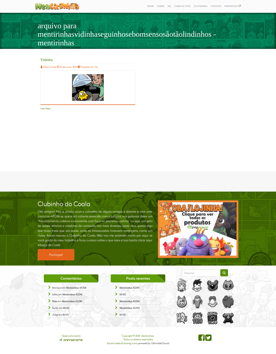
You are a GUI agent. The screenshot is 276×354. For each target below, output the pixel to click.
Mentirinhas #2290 (72, 294)
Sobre (160, 6)
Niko (54, 301)
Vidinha (46, 59)
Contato (216, 6)
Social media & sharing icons (122, 343)
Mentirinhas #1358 (76, 287)
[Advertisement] (138, 181)
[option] (198, 229)
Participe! (56, 255)
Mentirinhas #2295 (130, 287)
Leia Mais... (46, 108)
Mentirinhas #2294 (130, 301)
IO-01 (66, 308)
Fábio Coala (49, 67)
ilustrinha (201, 6)
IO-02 (123, 314)
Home (150, 6)
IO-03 (123, 294)
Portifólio (231, 6)
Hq (169, 6)
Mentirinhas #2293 (130, 308)
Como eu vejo (182, 6)
